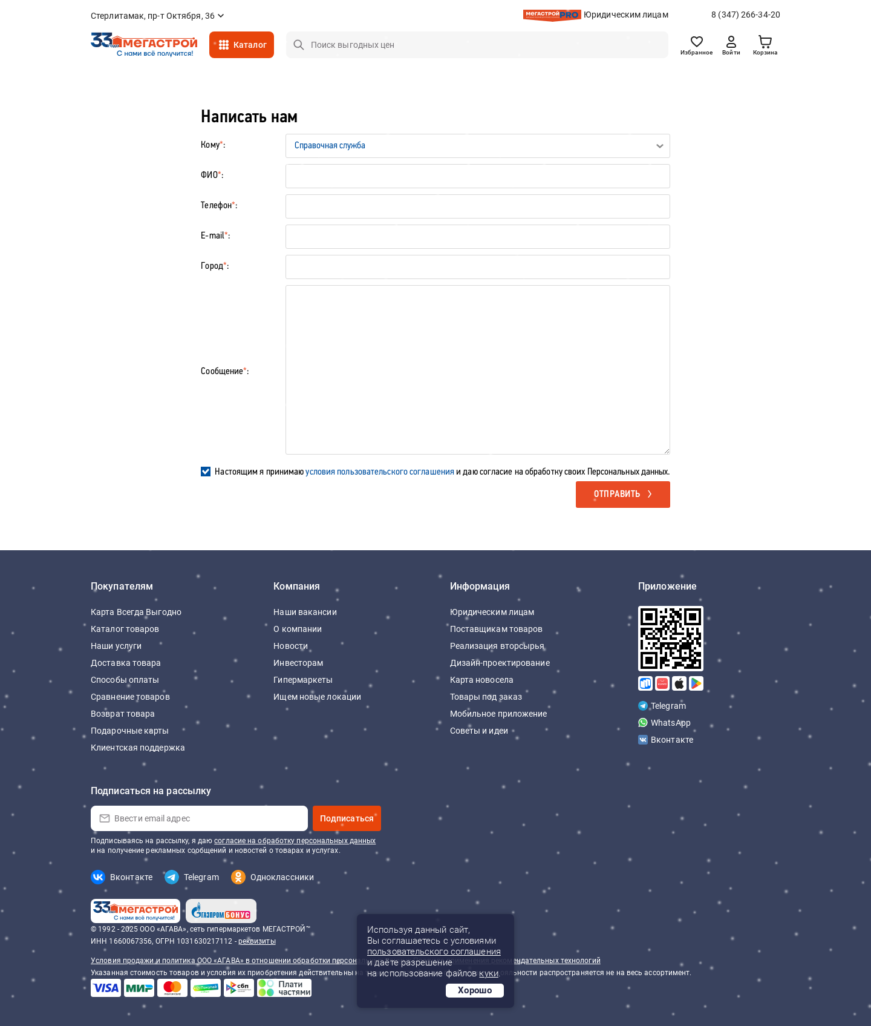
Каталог (250, 45)
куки (488, 973)
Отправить (617, 494)
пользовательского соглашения (434, 951)
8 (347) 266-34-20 (745, 14)
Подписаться (347, 818)
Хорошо (475, 990)
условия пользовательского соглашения (379, 472)
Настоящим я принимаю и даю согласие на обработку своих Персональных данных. (442, 472)
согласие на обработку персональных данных (295, 841)
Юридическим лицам (626, 14)
